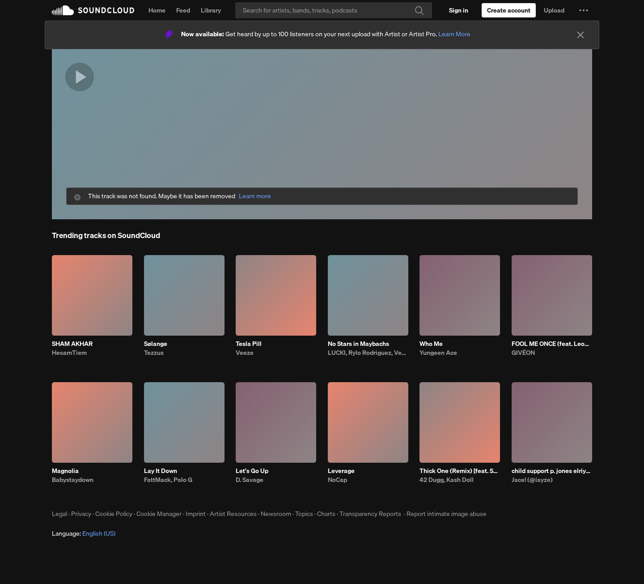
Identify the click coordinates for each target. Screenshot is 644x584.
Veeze (245, 352)
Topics (304, 514)
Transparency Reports (370, 514)
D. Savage (249, 479)
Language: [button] (83, 533)
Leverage (341, 470)
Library (211, 10)
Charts (326, 514)
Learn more (255, 196)
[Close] (580, 35)
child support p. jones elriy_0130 (552, 470)
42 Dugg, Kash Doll (446, 479)
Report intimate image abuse (447, 514)
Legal (59, 514)
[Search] (333, 10)
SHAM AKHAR (72, 343)
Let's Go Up (252, 470)
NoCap (337, 479)
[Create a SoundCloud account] (509, 10)
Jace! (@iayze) (532, 479)
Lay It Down (160, 470)
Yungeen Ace (438, 352)
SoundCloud (93, 10)
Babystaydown (72, 479)
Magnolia (65, 470)
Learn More (454, 34)
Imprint (196, 514)
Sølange (155, 343)
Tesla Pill (249, 343)
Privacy (81, 514)
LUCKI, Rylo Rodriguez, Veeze (368, 352)
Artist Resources (233, 514)
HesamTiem (69, 352)
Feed (183, 10)
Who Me (431, 343)
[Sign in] (459, 10)
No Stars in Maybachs (358, 343)
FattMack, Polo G (168, 479)
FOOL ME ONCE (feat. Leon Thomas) (552, 343)
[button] (583, 10)
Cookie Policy (113, 514)
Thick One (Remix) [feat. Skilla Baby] (459, 470)
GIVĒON (523, 352)
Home (156, 10)
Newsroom (276, 514)
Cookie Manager (159, 514)
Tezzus (154, 352)
